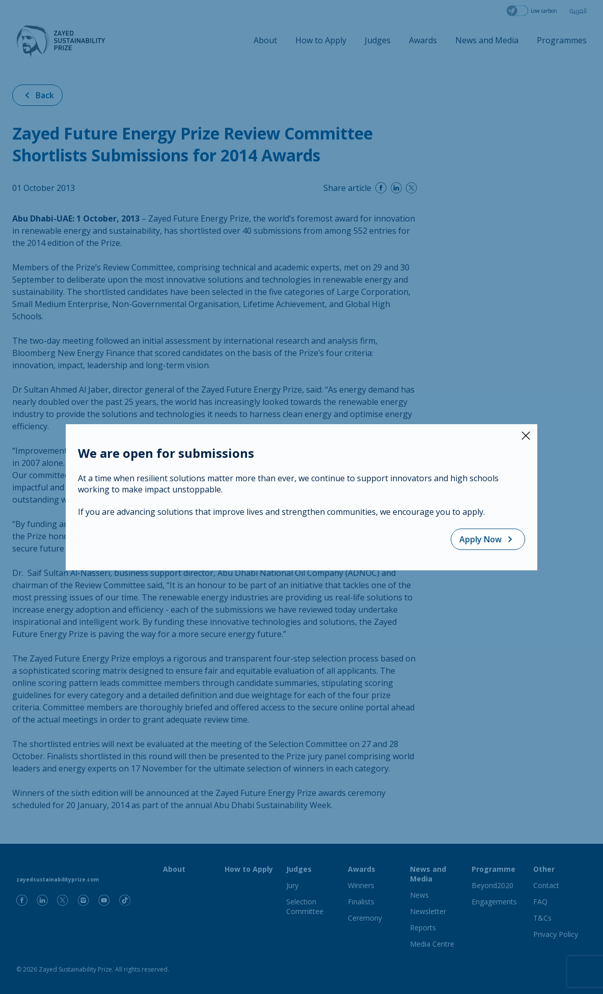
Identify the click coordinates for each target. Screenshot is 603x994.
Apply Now (487, 539)
